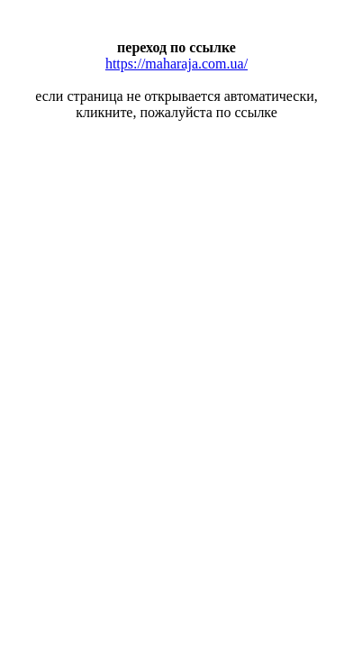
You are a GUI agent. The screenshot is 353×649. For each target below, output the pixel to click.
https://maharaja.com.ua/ (176, 63)
